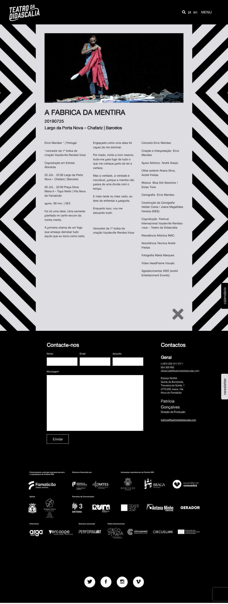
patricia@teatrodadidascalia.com (178, 420)
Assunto (117, 353)
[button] (184, 12)
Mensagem (53, 371)
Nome (50, 353)
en (195, 12)
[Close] (177, 314)
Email (82, 353)
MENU (206, 12)
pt (189, 12)
